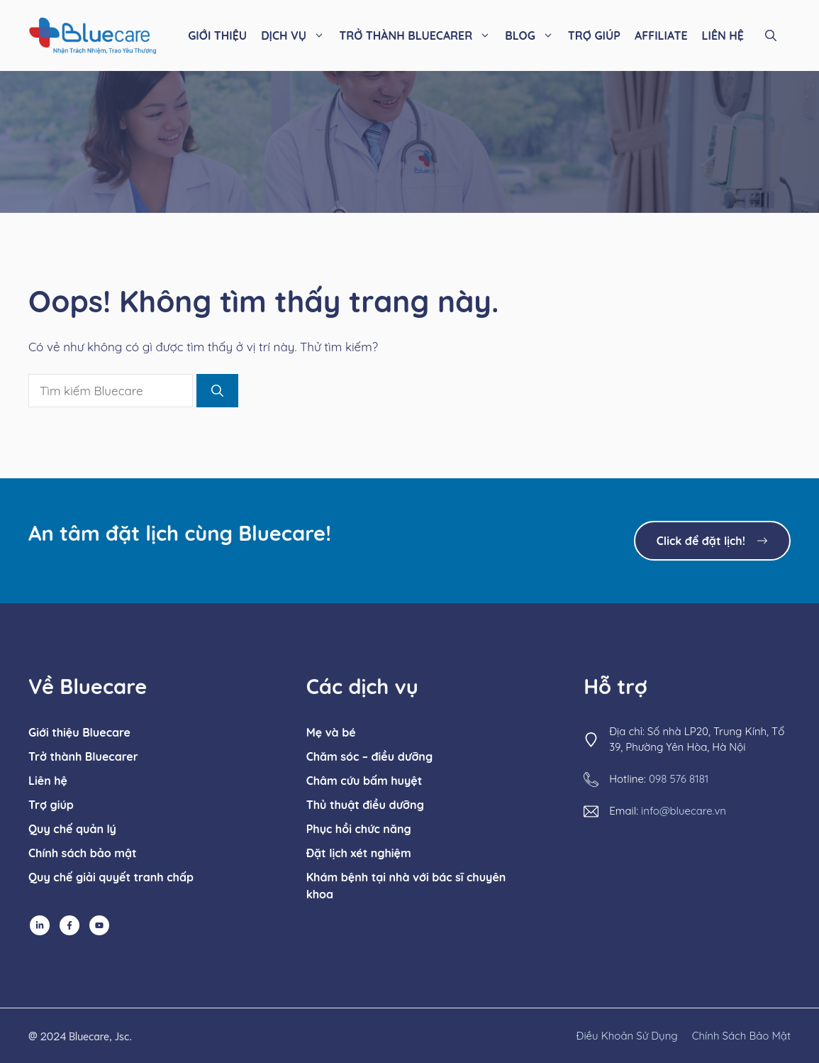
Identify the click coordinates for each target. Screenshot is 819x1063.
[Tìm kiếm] (217, 391)
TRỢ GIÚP (594, 35)
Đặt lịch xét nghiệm (358, 853)
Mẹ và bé (331, 732)
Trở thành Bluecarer (83, 756)
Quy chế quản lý (72, 829)
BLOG (533, 35)
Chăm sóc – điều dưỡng (369, 756)
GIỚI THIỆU (217, 35)
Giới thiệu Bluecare (79, 732)
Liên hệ (47, 780)
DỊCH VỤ (296, 35)
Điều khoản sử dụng (627, 1035)
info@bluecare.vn (683, 810)
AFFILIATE (661, 35)
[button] (771, 35)
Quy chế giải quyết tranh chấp (111, 877)
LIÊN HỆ (723, 35)
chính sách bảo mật (741, 1035)
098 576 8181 (678, 779)
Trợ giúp (51, 805)
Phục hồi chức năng (358, 829)
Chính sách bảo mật (82, 853)
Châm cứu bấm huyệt (364, 780)
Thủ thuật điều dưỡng (365, 805)
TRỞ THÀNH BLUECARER (418, 35)
